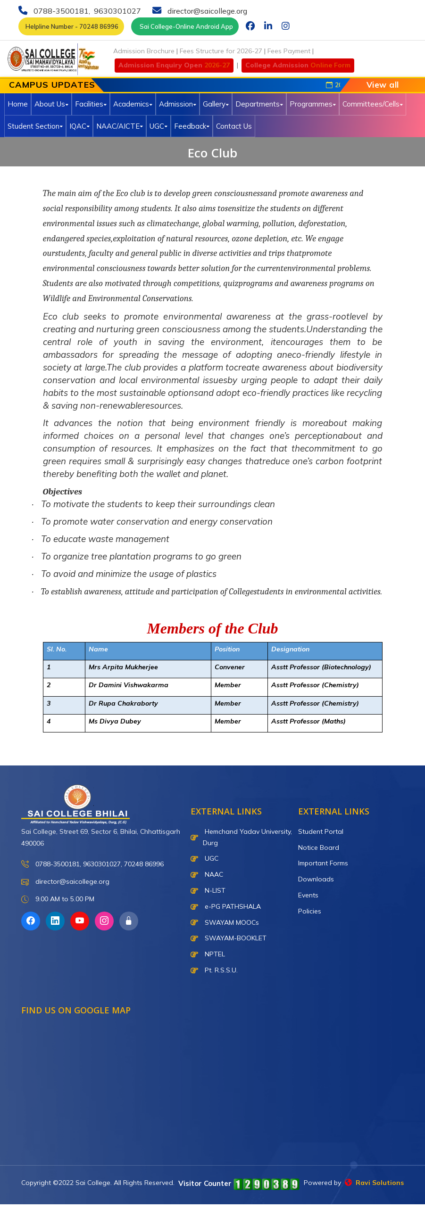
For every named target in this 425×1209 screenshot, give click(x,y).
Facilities (91, 103)
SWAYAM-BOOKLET (229, 938)
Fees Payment (288, 51)
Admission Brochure (144, 51)
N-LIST (208, 890)
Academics (132, 103)
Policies (309, 911)
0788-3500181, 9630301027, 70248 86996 (92, 864)
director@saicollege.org (206, 11)
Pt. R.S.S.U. (214, 970)
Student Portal (320, 831)
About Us (51, 103)
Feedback (191, 126)
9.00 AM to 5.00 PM (57, 899)
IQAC (79, 126)
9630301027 (116, 11)
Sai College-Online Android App (185, 26)
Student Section (35, 126)
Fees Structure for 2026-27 (221, 51)
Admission (177, 103)
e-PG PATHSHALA (226, 906)
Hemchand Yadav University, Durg (241, 837)
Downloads (316, 879)
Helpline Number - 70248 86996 (71, 26)
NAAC (207, 874)
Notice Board (318, 847)
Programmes (313, 103)
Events (308, 895)
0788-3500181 (60, 11)
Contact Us (234, 126)
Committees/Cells (372, 103)
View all (383, 85)
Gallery (216, 103)
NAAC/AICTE (119, 126)
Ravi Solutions (374, 1182)
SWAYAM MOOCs (225, 922)
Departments (259, 103)
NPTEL (208, 954)
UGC (158, 126)
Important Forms (323, 863)
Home (18, 103)
